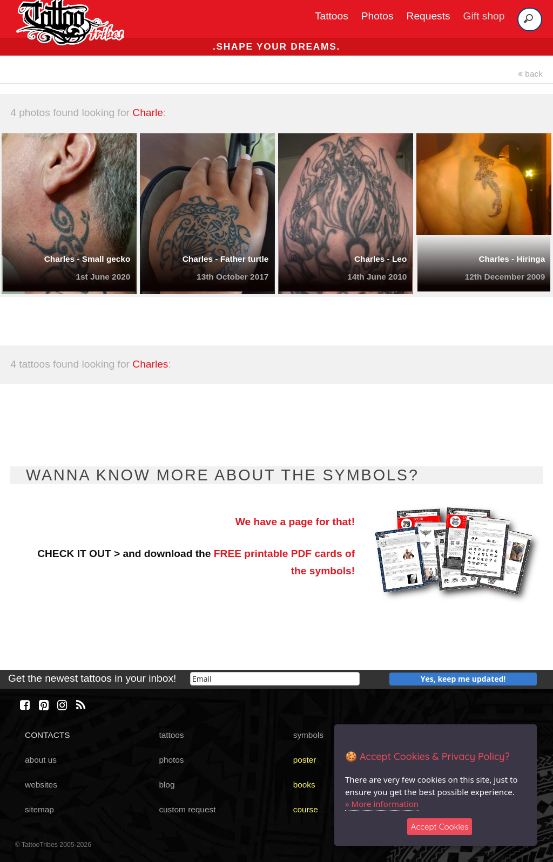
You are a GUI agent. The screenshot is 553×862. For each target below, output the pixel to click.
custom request (187, 809)
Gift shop (484, 16)
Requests (428, 16)
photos (171, 759)
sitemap (39, 809)
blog (166, 784)
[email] (275, 678)
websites (41, 784)
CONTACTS (47, 734)
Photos (377, 16)
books (304, 784)
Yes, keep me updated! (463, 679)
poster (304, 759)
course (305, 809)
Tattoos (331, 16)
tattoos (171, 734)
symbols (308, 734)
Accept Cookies (440, 827)
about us (41, 759)
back (530, 73)
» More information (382, 803)
